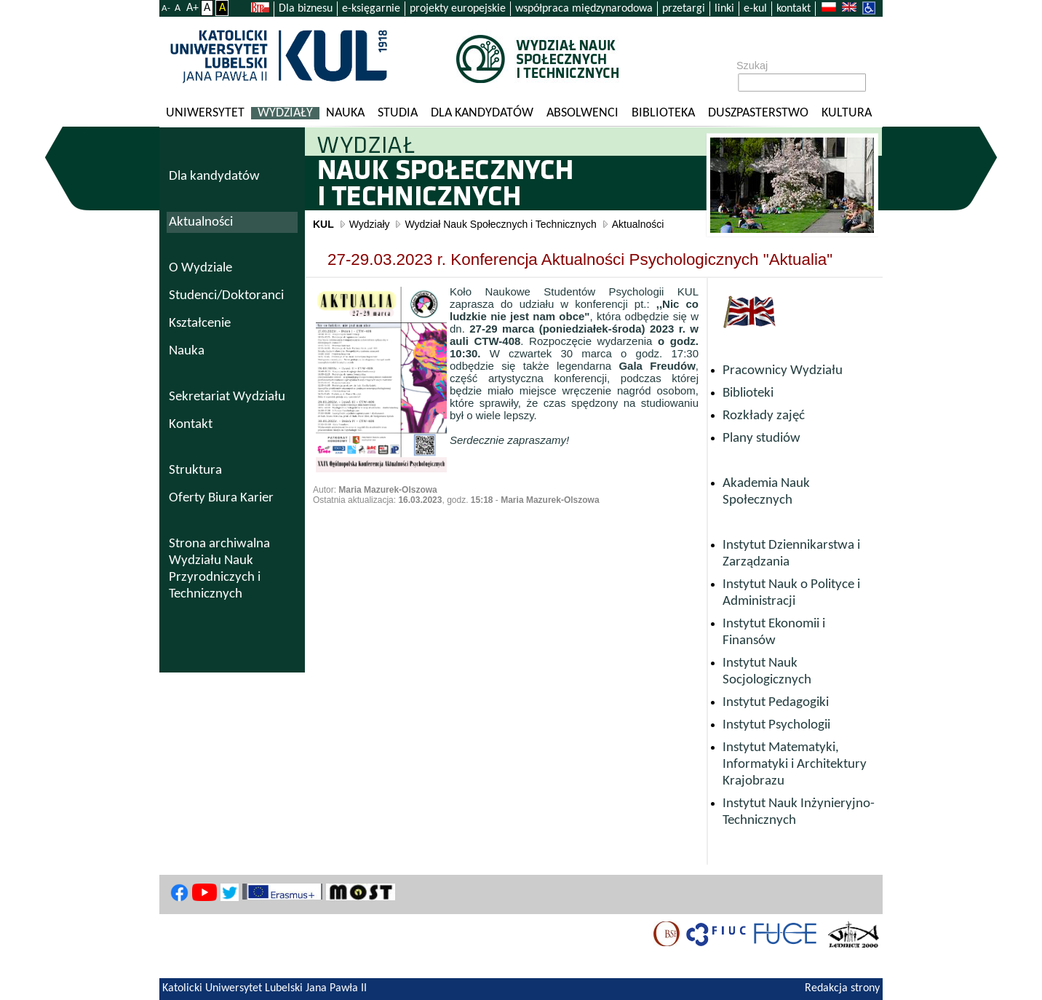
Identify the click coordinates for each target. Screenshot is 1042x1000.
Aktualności (638, 224)
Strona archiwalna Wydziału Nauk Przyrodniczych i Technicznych (219, 569)
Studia (398, 113)
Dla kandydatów (482, 113)
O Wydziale (200, 268)
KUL (323, 224)
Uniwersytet (205, 113)
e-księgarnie (371, 9)
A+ (192, 8)
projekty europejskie (458, 9)
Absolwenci (582, 113)
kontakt (793, 9)
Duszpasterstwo (758, 113)
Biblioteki (748, 393)
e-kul (755, 9)
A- (166, 8)
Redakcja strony (842, 988)
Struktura (195, 470)
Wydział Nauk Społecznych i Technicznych (500, 224)
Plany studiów (761, 438)
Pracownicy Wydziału (783, 371)
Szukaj (752, 65)
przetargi (683, 9)
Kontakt (190, 425)
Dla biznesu (306, 9)
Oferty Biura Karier (221, 498)
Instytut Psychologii (776, 725)
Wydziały (285, 113)
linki (724, 9)
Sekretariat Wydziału (227, 397)
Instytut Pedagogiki (776, 703)
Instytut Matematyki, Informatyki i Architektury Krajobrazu (795, 764)
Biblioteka (663, 113)
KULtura (847, 113)
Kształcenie (200, 323)
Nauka (345, 113)
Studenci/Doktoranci (226, 296)
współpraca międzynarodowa (584, 9)
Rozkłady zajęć (764, 416)
